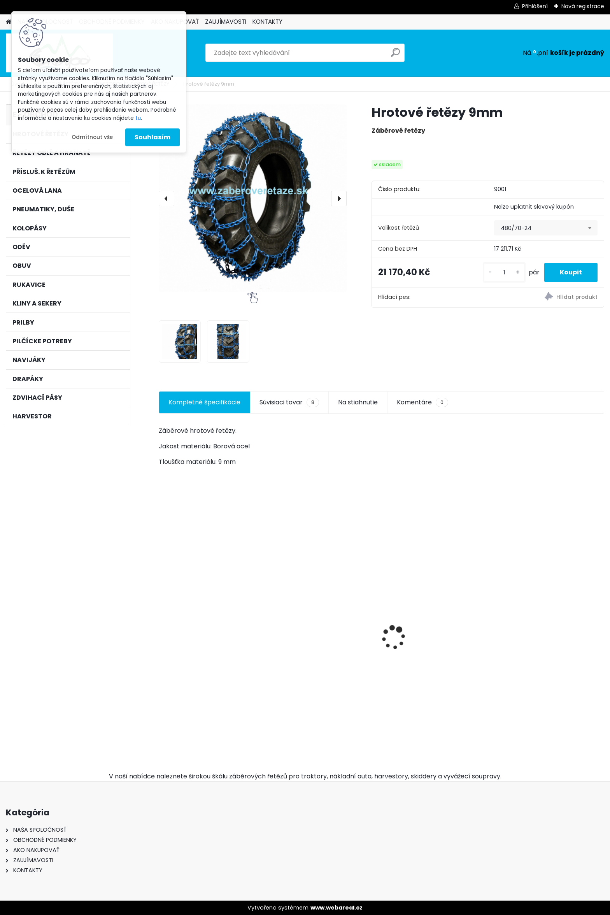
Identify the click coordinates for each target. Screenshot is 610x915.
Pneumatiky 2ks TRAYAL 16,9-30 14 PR (436, 667)
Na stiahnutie (358, 402)
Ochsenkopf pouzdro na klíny (321, 675)
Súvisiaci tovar (289, 402)
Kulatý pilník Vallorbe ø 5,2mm (548, 675)
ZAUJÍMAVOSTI (225, 22)
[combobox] (546, 228)
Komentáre (422, 402)
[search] (395, 55)
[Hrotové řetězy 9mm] (253, 198)
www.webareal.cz (336, 907)
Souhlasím (152, 137)
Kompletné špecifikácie (204, 402)
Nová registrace (582, 6)
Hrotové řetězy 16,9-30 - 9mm (209, 636)
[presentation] (166, 198)
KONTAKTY (267, 22)
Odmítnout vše (92, 137)
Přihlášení (535, 6)
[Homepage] (8, 22)
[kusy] (504, 272)
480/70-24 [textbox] (516, 228)
